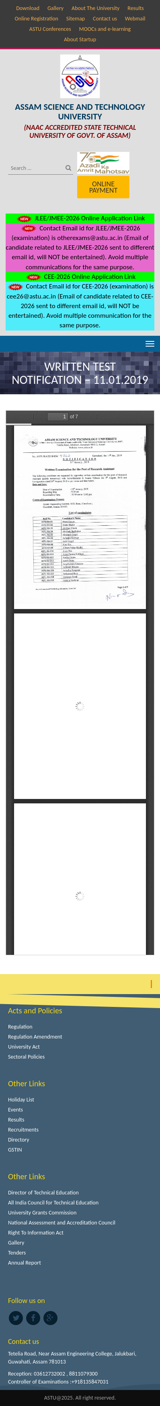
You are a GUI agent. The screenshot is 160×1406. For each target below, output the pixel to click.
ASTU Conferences (50, 29)
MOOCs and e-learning (105, 29)
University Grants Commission (42, 1212)
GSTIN (15, 1149)
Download (27, 8)
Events (15, 1109)
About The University (95, 8)
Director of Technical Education (43, 1192)
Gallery (55, 8)
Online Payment (103, 187)
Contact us (105, 18)
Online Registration (36, 18)
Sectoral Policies (26, 1056)
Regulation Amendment (35, 1036)
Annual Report (24, 1262)
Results (135, 8)
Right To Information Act (36, 1232)
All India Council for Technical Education (53, 1202)
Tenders (17, 1252)
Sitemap (75, 18)
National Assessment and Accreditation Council (61, 1222)
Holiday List (21, 1099)
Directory (18, 1139)
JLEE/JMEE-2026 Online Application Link (80, 218)
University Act (24, 1046)
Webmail (135, 18)
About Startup (80, 39)
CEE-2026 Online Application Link (80, 276)
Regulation (20, 1026)
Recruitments (23, 1129)
